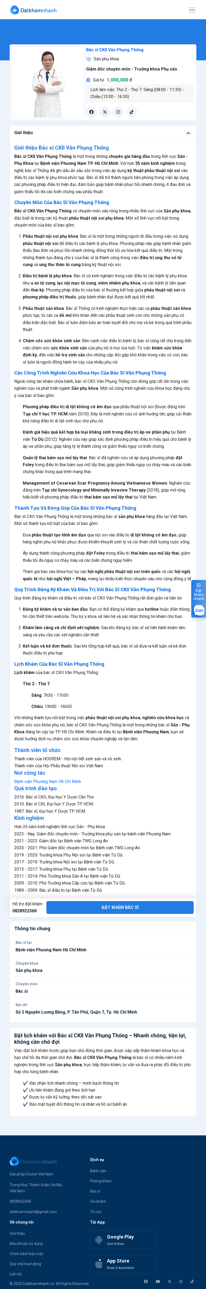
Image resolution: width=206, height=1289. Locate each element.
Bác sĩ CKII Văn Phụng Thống (115, 49)
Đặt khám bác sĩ (120, 907)
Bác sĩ (95, 1191)
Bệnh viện (98, 1171)
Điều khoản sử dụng (26, 1243)
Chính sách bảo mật (26, 1254)
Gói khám (98, 1201)
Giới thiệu (17, 1233)
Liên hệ (15, 1274)
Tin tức (96, 1212)
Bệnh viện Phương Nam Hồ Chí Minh (47, 781)
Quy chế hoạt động (25, 1264)
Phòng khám (101, 1181)
